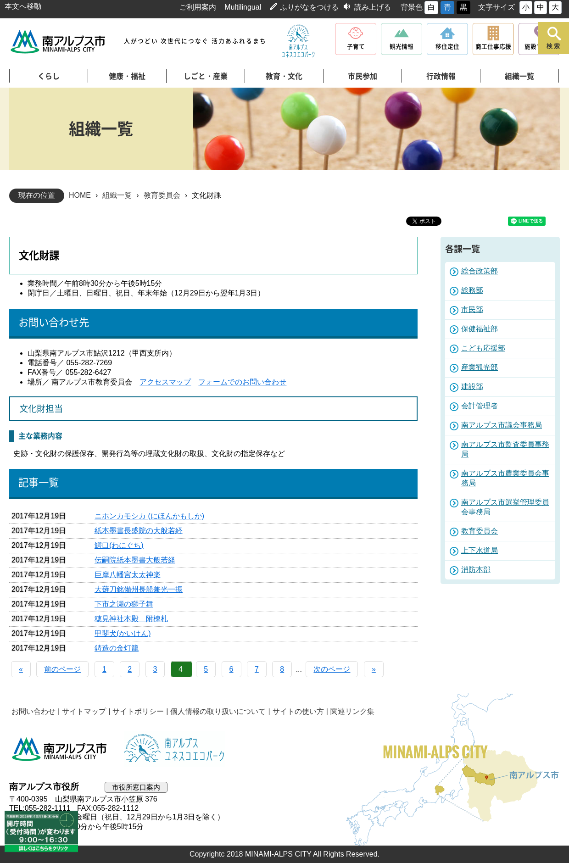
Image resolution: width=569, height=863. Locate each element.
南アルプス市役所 (59, 748)
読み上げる (372, 7)
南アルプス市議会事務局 (501, 425)
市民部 (472, 309)
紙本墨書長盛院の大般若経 (139, 531)
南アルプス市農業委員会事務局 (505, 478)
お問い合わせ (33, 711)
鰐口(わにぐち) (119, 545)
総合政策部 (479, 271)
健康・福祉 (127, 76)
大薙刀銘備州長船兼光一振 (139, 589)
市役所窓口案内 (136, 787)
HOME (80, 195)
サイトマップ (84, 711)
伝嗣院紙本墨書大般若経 (135, 560)
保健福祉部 (479, 329)
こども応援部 (483, 348)
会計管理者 (479, 406)
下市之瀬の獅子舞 (124, 604)
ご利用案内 (197, 7)
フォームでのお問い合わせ (242, 382)
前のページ (62, 669)
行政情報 (441, 76)
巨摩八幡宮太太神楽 (128, 575)
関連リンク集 (352, 711)
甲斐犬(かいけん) (123, 633)
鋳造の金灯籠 (117, 648)
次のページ (331, 669)
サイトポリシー (138, 711)
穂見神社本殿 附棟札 (131, 619)
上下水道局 (479, 550)
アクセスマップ (165, 382)
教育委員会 (162, 195)
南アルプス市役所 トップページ (58, 41)
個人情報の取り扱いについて (218, 711)
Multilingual (242, 7)
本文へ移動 (23, 6)
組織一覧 (519, 76)
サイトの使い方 (298, 711)
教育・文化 (284, 76)
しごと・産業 (206, 76)
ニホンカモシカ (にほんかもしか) (149, 516)
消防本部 (476, 569)
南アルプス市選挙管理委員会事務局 (505, 507)
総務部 (472, 290)
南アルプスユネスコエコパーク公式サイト (298, 41)
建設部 (472, 386)
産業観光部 (479, 367)
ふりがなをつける (309, 7)
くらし (49, 76)
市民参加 (362, 76)
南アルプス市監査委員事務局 (505, 449)
